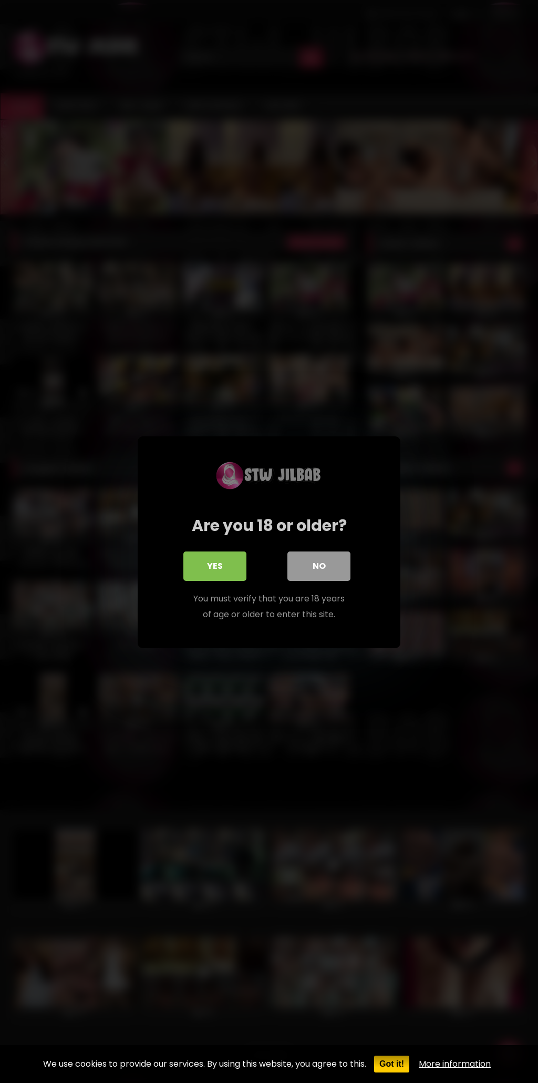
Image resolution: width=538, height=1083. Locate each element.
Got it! (391, 1063)
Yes (215, 565)
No (319, 565)
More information (455, 1064)
